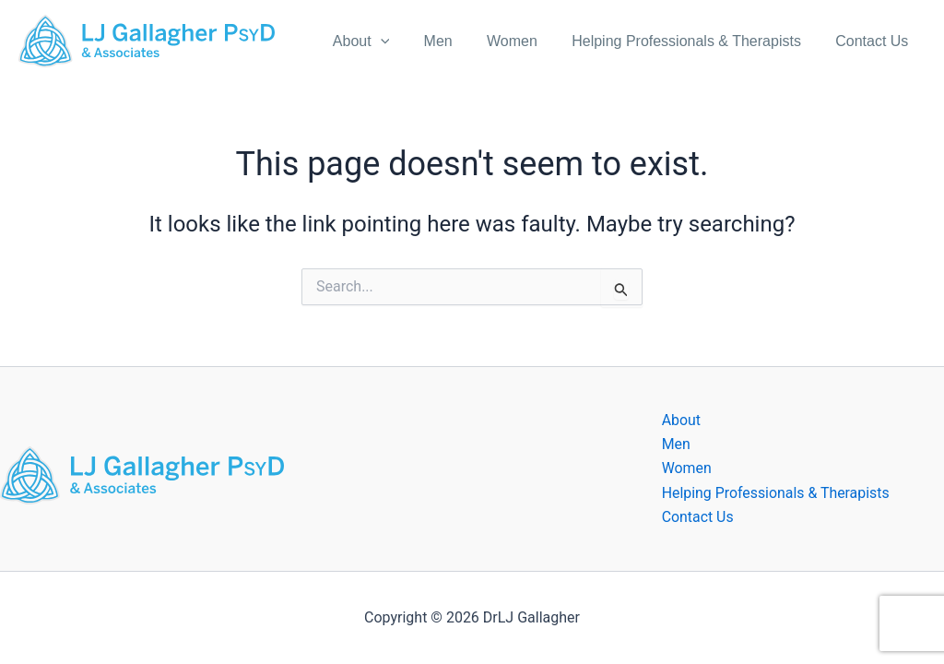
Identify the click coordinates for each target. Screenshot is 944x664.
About (383, 41)
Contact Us (874, 41)
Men (455, 41)
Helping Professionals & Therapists (693, 41)
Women (524, 41)
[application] (403, 41)
